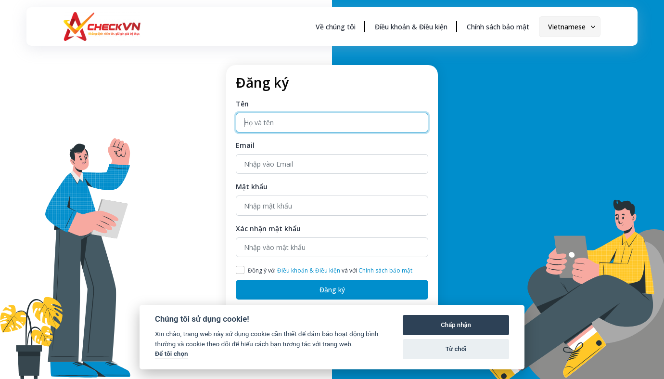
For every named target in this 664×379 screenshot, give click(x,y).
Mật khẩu (252, 186)
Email (245, 145)
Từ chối (456, 349)
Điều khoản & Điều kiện (411, 26)
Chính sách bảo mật (498, 26)
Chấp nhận (456, 324)
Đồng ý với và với (330, 270)
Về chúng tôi (336, 26)
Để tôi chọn (171, 353)
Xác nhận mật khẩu (268, 228)
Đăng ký (332, 289)
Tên (242, 103)
